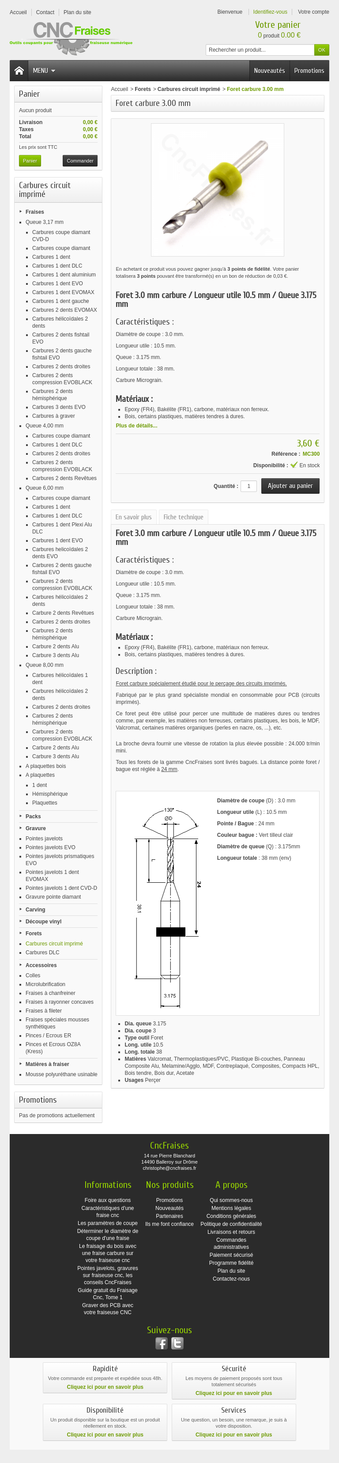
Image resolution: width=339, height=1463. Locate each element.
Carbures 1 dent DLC (57, 266)
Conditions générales (231, 1216)
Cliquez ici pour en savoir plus (105, 1387)
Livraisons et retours (231, 1232)
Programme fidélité (231, 1263)
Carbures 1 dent (51, 257)
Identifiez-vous (270, 12)
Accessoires (41, 965)
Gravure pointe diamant (53, 897)
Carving (35, 910)
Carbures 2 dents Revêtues (64, 478)
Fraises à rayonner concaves (60, 1002)
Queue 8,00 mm (45, 665)
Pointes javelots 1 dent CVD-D (61, 888)
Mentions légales (231, 1208)
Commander (80, 160)
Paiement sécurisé (231, 1255)
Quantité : (226, 486)
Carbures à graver (53, 416)
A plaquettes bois (46, 766)
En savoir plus (134, 517)
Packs (33, 816)
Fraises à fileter (44, 1011)
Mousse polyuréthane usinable (62, 1074)
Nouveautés (269, 71)
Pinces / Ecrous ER (48, 1035)
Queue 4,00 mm (45, 426)
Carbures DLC (43, 952)
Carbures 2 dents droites (61, 366)
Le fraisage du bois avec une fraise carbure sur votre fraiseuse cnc (107, 1253)
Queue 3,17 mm (45, 222)
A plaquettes (40, 775)
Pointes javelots (44, 838)
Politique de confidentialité (231, 1224)
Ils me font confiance (169, 1224)
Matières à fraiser (47, 1064)
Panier (29, 94)
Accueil (119, 89)
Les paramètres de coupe (108, 1223)
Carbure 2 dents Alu (55, 646)
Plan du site (231, 1271)
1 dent (39, 785)
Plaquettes (44, 803)
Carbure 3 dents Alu (55, 655)
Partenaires (169, 1216)
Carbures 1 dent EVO (57, 283)
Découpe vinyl (43, 922)
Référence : (285, 454)
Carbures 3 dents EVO (59, 407)
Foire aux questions (108, 1200)
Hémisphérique (50, 794)
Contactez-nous (231, 1279)
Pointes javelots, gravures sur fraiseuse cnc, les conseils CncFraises (107, 1275)
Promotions (309, 71)
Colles (33, 975)
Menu (44, 71)
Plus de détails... (136, 426)
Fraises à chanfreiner (50, 993)
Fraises (35, 212)
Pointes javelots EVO (50, 847)
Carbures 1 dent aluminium (64, 275)
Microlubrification (45, 984)
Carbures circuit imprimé (54, 944)
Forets (34, 933)
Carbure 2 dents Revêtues (63, 613)
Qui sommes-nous (231, 1200)
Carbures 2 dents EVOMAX (64, 310)
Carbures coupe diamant (61, 248)
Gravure (36, 828)
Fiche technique (183, 517)
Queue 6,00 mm (45, 488)
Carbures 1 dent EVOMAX (63, 292)
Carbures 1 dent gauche (60, 301)
